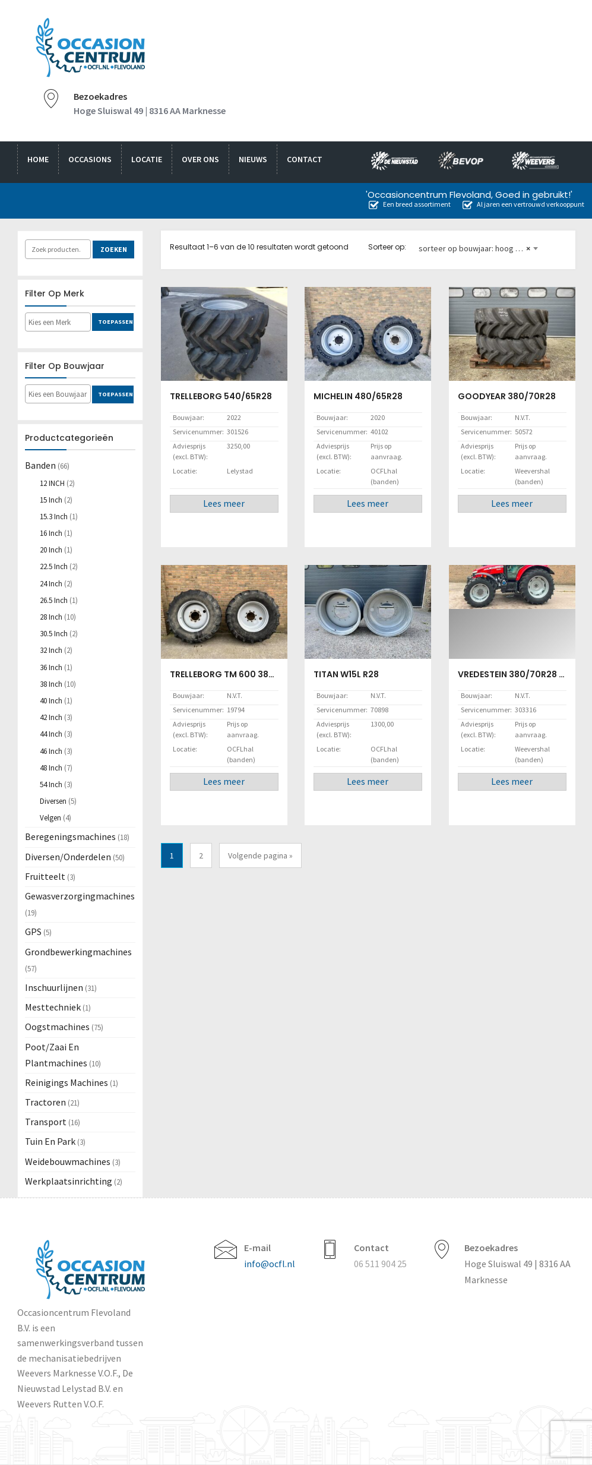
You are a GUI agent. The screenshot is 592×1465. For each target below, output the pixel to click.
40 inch (51, 701)
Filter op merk (54, 293)
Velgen (50, 818)
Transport (46, 1122)
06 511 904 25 (380, 1264)
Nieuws (253, 159)
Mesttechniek (53, 1007)
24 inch (51, 584)
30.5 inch (54, 634)
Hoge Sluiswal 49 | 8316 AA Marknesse (150, 110)
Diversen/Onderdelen (68, 857)
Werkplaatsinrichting (68, 1181)
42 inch (51, 717)
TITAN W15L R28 (346, 674)
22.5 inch (54, 566)
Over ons (200, 159)
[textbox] (64, 322)
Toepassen (115, 322)
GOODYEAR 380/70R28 (507, 396)
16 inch (51, 533)
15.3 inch (54, 517)
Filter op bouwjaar (65, 366)
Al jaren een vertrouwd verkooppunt (523, 204)
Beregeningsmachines (70, 836)
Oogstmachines (57, 1027)
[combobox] (478, 244)
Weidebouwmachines (67, 1161)
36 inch (51, 667)
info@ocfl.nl (269, 1264)
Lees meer (224, 503)
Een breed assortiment (410, 204)
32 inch (51, 650)
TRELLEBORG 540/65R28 (221, 396)
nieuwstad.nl (390, 162)
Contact (304, 159)
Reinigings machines (66, 1082)
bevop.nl (465, 162)
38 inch (51, 684)
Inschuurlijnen (54, 987)
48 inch (51, 768)
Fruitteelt (45, 876)
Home (38, 159)
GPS (33, 931)
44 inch (51, 734)
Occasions (90, 159)
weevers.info (538, 162)
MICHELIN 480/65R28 (358, 396)
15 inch (51, 500)
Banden (40, 465)
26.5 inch (54, 600)
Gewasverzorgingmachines (80, 896)
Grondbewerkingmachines (78, 952)
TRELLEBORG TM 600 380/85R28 (237, 674)
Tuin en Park (50, 1141)
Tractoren (45, 1102)
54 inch (51, 784)
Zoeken (113, 249)
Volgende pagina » (260, 855)
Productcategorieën (69, 438)
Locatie (146, 159)
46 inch (51, 751)
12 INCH (52, 483)
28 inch (51, 617)
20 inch (51, 550)
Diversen (53, 801)
